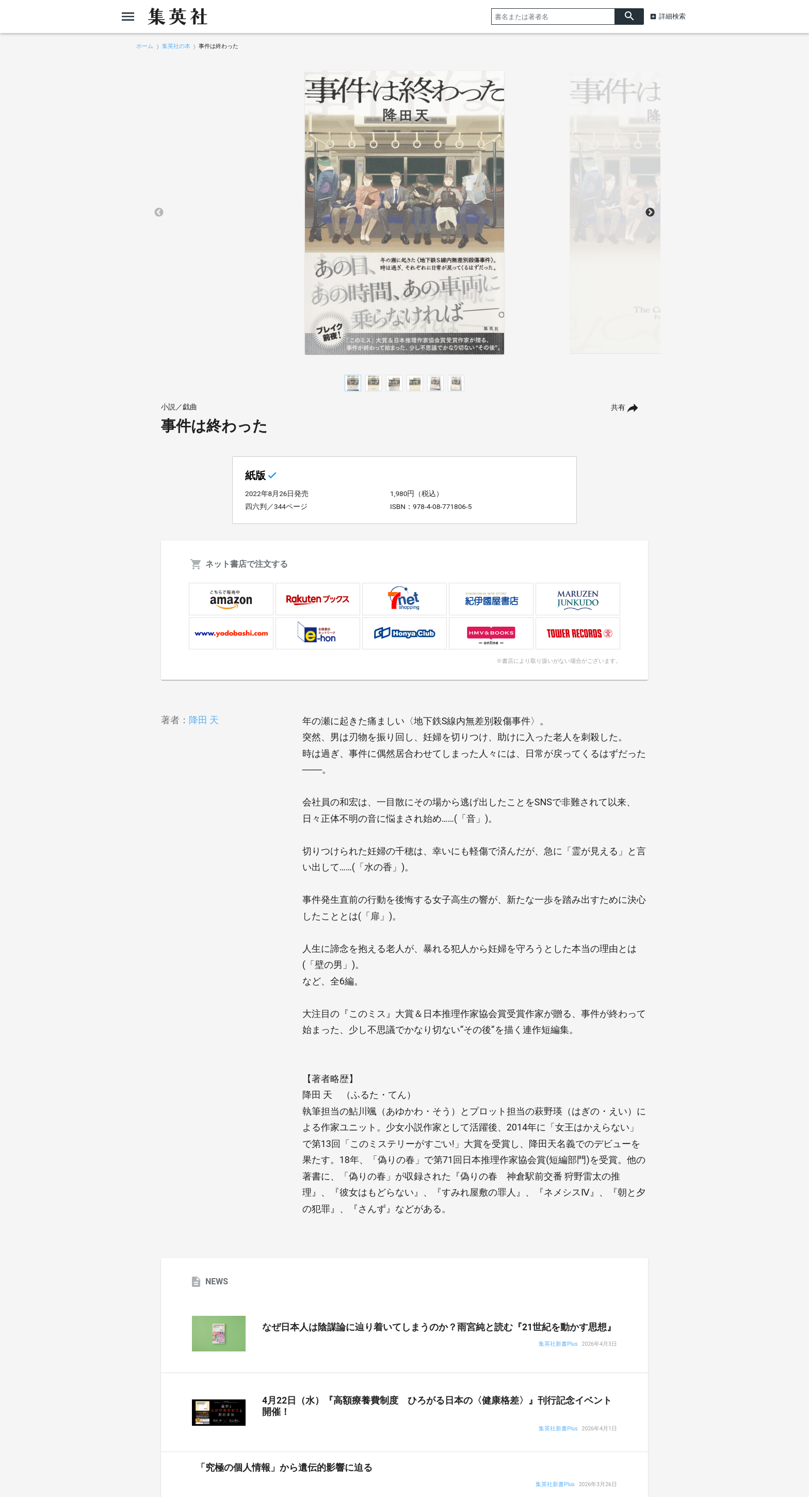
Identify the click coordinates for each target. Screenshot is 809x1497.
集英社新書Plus (558, 1344)
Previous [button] (159, 212)
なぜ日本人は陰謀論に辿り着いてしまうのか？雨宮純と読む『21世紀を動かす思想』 (439, 1327)
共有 (618, 407)
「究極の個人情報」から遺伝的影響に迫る (284, 1467)
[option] (404, 212)
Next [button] (650, 212)
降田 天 (204, 719)
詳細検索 (672, 16)
